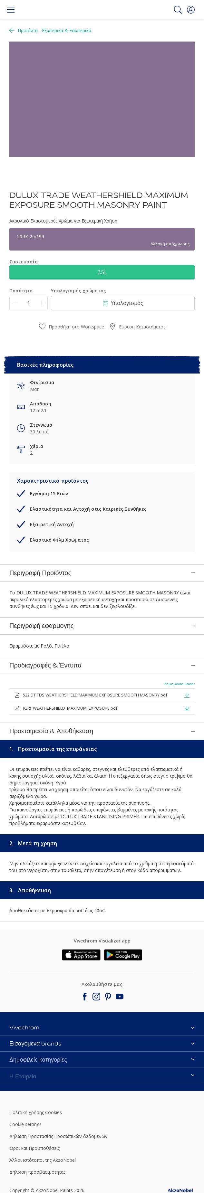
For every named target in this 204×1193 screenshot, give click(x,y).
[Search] (178, 10)
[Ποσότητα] (28, 303)
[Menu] (11, 9)
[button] (191, 10)
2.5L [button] (102, 272)
